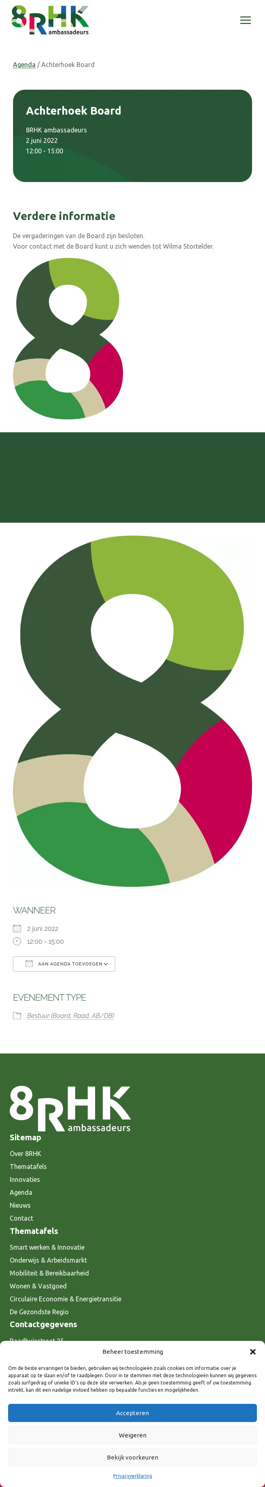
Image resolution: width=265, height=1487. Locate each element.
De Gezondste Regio (39, 1311)
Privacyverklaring (132, 1476)
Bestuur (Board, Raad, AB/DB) (70, 1016)
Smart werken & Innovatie (47, 1247)
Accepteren (132, 1413)
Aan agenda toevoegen (64, 963)
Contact (21, 1218)
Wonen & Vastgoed (38, 1286)
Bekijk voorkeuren (132, 1457)
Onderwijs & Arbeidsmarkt (48, 1260)
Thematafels (28, 1166)
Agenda (24, 64)
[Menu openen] (245, 20)
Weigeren (132, 1435)
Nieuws (20, 1205)
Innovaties (25, 1179)
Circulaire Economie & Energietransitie (65, 1299)
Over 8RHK (25, 1153)
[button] (253, 1352)
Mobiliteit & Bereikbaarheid (49, 1273)
